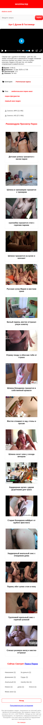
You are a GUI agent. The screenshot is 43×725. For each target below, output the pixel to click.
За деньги (26, 672)
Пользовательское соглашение (21, 705)
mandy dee (26, 682)
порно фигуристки (12, 96)
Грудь (24, 677)
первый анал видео (13, 101)
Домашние (10, 677)
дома (21, 687)
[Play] (2, 51)
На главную (22, 722)
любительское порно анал (21, 91)
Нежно (8, 687)
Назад (21, 701)
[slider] (10, 51)
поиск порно (31, 664)
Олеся (32, 687)
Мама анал (10, 692)
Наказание (10, 672)
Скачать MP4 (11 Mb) (14, 111)
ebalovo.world (7, 11)
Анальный (10, 682)
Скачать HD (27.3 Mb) (14, 115)
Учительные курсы (23, 82)
